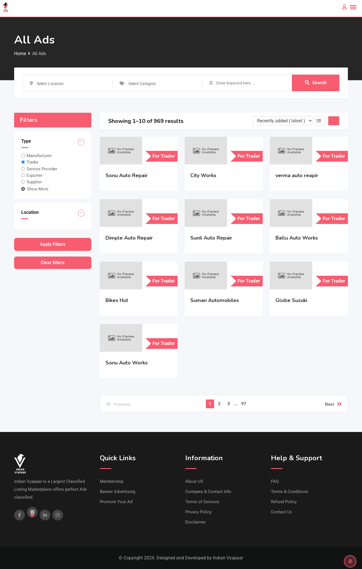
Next (333, 404)
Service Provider (42, 168)
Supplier (34, 181)
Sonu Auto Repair (126, 175)
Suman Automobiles (214, 300)
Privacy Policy (198, 511)
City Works (203, 175)
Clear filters (52, 262)
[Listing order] (283, 120)
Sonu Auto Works (126, 362)
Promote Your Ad (116, 501)
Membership (111, 481)
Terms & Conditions (289, 491)
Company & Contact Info (208, 491)
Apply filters (52, 244)
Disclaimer (195, 522)
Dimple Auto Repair (129, 237)
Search (316, 83)
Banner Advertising (117, 491)
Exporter (34, 175)
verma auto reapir (296, 175)
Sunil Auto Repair (211, 237)
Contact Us (281, 511)
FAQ (275, 481)
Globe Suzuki (291, 300)
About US (194, 481)
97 (243, 403)
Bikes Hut (116, 300)
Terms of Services (202, 501)
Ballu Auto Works (296, 237)
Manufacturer (39, 155)
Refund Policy (284, 501)
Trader (32, 162)
